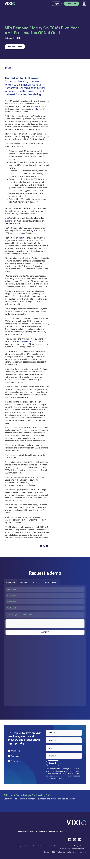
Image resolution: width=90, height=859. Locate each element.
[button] (83, 4)
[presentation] (23, 623)
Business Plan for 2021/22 (25, 341)
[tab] (10, 582)
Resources (53, 831)
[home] (10, 3)
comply (30, 230)
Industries (43, 831)
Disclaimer (83, 846)
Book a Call (71, 3)
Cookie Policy (74, 846)
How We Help (23, 831)
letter (36, 109)
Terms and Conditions (50, 846)
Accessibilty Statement (79, 848)
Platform (33, 831)
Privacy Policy (54, 778)
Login (56, 3)
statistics (22, 238)
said (26, 404)
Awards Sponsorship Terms (23, 846)
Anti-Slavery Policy (65, 848)
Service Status (37, 846)
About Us (63, 831)
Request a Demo (15, 46)
